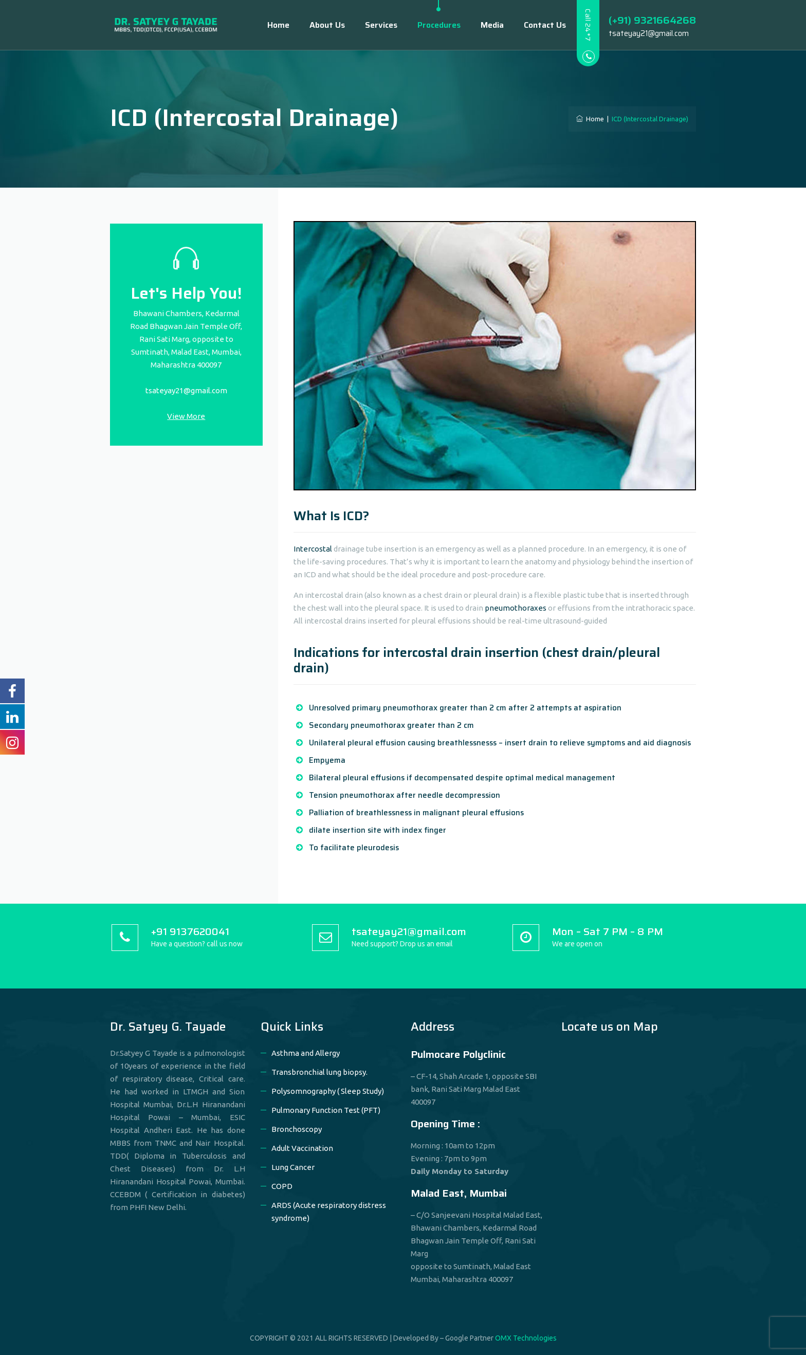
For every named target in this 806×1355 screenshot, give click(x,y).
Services (372, 25)
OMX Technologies (526, 1338)
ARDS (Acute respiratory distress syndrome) (328, 1211)
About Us (318, 25)
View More (186, 416)
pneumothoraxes (515, 607)
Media (483, 25)
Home (270, 25)
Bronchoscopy (296, 1129)
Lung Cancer (293, 1167)
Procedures (430, 25)
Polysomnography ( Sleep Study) (327, 1091)
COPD (281, 1186)
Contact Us (536, 25)
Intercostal (313, 548)
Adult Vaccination (302, 1148)
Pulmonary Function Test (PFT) (325, 1110)
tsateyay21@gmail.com (186, 390)
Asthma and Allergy (305, 1053)
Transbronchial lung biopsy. (319, 1072)
